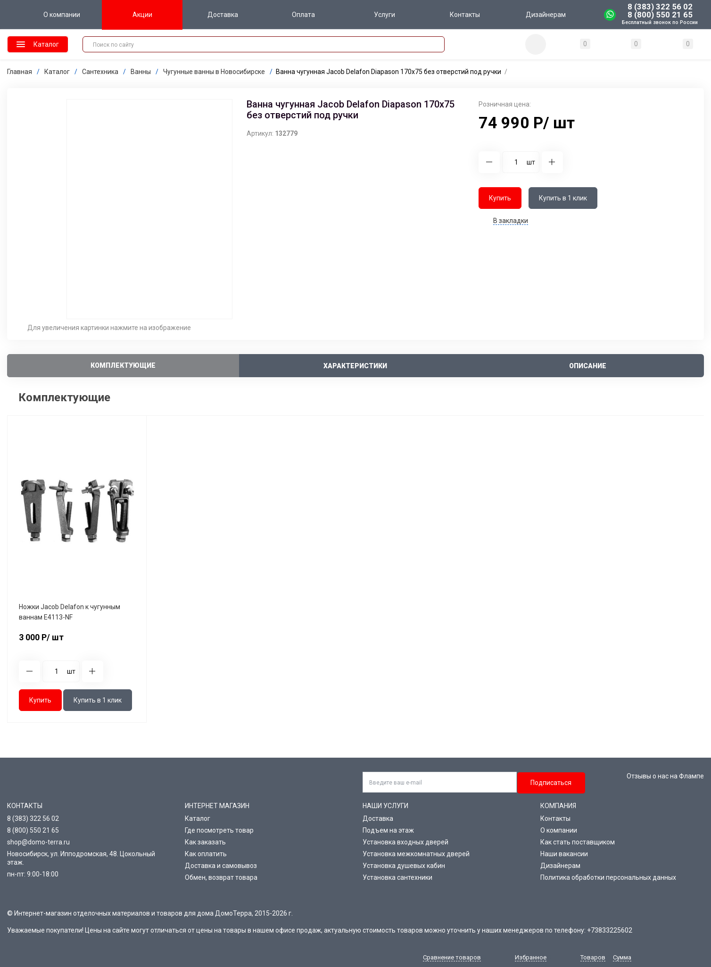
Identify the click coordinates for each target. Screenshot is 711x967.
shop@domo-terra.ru (38, 842)
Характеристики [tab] (355, 366)
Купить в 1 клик (563, 198)
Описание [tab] (587, 366)
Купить (500, 198)
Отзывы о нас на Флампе (665, 776)
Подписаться (550, 782)
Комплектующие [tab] (123, 365)
